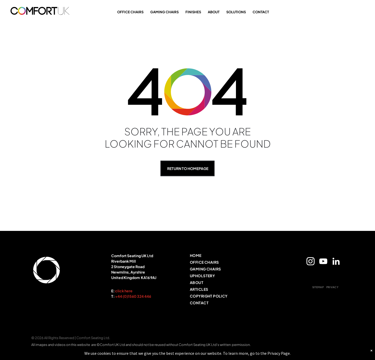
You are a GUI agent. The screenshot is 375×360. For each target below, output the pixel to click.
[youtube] (323, 262)
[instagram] (310, 262)
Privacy (273, 354)
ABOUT (214, 12)
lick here (125, 290)
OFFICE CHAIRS (130, 12)
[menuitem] (226, 256)
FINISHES (193, 12)
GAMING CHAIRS (164, 12)
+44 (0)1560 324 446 (133, 296)
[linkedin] (336, 262)
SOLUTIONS (236, 12)
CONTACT (261, 12)
